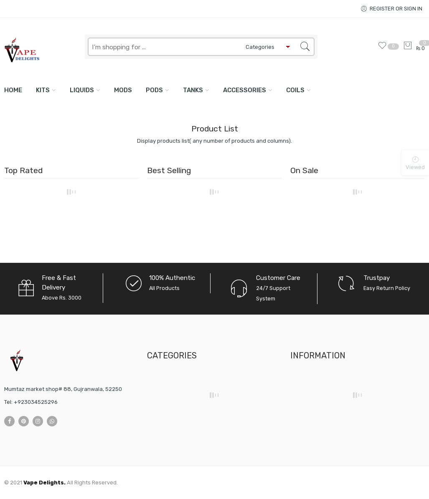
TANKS (193, 90)
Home (13, 90)
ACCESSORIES (244, 90)
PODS (154, 90)
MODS (123, 90)
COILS (295, 90)
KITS (43, 90)
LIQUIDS (82, 90)
